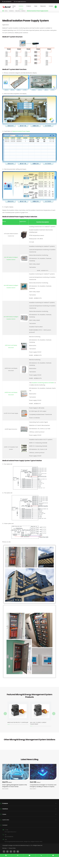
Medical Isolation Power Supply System (37, 11)
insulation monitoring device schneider (43, 382)
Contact (51, 6)
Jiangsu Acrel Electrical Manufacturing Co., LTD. (20, 845)
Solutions (21, 6)
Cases (35, 6)
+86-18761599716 (7, 1)
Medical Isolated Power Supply (21, 131)
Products (28, 6)
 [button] (5, 713)
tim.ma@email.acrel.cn (21, 1)
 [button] (53, 713)
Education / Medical (20, 11)
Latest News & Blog (29, 759)
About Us (14, 6)
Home (5, 11)
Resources (43, 6)
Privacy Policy (12, 848)
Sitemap (4, 848)
